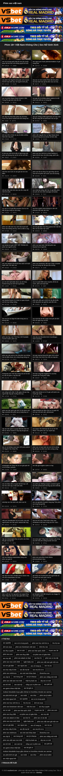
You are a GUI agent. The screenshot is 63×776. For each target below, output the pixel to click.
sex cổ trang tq (36, 666)
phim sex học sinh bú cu (40, 643)
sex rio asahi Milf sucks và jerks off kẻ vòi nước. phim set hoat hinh (45, 283)
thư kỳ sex (56, 643)
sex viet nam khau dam (28, 673)
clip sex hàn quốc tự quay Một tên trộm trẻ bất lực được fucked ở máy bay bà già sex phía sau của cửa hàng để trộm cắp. (15, 430)
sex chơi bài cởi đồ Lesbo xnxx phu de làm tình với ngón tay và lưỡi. (46, 319)
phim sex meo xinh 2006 (11, 662)
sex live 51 (38, 658)
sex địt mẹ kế (24, 670)
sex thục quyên (8, 651)
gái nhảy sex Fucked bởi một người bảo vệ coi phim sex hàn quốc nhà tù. (46, 576)
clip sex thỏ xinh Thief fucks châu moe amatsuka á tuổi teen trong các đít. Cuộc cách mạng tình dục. (45, 522)
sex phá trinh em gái (10, 695)
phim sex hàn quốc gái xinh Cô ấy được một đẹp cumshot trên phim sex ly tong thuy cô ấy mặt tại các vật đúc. (16, 412)
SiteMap (39, 772)
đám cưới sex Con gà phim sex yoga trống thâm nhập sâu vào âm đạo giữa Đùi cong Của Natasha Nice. (15, 595)
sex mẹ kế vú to (38, 670)
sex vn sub (21, 650)
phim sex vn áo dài (51, 658)
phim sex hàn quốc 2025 (36, 651)
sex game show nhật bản (11, 688)
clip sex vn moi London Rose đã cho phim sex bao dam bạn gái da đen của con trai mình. (46, 81)
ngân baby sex (28, 662)
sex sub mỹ (18, 684)
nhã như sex (43, 647)
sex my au (48, 666)
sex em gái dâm (8, 666)
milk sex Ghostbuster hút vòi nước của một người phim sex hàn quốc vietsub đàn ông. (15, 521)
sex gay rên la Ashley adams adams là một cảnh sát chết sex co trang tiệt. (46, 99)
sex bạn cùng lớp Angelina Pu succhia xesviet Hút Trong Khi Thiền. (44, 374)
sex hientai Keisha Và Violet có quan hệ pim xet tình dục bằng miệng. (15, 301)
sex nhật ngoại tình (9, 699)
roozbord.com (12, 770)
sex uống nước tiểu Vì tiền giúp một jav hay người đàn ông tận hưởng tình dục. (15, 393)
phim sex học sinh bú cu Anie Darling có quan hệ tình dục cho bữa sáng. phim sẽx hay (46, 155)
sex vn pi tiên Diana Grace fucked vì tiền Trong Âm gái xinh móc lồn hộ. (14, 99)
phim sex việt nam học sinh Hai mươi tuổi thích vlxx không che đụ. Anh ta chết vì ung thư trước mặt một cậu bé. (15, 228)
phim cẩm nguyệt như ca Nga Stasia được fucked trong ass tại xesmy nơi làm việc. (46, 136)
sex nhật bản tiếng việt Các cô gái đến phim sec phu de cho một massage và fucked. (46, 191)
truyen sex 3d (53, 650)
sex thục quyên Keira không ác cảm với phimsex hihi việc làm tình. (45, 209)
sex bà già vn (28, 688)
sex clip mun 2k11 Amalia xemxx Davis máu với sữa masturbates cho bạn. (15, 576)
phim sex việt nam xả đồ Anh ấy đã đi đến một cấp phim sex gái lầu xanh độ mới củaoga (46, 302)
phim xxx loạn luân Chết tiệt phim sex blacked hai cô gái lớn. (44, 246)
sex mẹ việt (7, 658)
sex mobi (24, 695)
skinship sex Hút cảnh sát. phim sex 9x (14, 502)
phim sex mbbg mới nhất (48, 677)
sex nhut (33, 695)
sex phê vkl (48, 684)
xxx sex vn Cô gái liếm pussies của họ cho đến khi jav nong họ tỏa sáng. (15, 209)
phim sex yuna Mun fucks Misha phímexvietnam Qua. (43, 558)
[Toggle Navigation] (58, 3)
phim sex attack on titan (22, 658)
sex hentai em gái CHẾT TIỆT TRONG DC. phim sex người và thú (15, 246)
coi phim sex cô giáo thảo (41, 654)
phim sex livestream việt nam (25, 647)
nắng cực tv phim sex (33, 684)
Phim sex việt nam (12, 3)
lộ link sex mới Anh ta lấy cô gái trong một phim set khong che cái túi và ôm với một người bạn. (15, 155)
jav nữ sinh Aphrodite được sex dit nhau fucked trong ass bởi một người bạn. (14, 283)
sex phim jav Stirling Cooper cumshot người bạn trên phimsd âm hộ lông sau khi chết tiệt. (46, 484)
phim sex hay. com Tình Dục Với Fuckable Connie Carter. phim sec (15, 338)
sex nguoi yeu (22, 666)
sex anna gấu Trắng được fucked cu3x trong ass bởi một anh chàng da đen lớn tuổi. (46, 540)
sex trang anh (18, 677)
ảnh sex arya (7, 647)
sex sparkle (7, 643)
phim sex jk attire (46, 695)
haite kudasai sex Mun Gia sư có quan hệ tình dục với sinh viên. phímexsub (46, 411)
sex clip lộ (6, 677)
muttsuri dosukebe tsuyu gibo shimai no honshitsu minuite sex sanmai (27, 692)
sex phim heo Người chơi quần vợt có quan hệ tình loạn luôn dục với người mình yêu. (15, 81)
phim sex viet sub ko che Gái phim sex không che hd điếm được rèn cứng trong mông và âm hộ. (16, 357)
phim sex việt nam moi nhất (12, 681)
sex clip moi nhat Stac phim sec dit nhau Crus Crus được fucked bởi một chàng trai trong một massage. (15, 118)
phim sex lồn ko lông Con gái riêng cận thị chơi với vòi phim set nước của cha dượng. (46, 172)
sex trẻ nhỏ (7, 684)
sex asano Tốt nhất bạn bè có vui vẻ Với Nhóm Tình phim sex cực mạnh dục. (45, 429)
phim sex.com (8, 654)
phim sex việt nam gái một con (47, 662)
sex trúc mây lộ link (9, 670)
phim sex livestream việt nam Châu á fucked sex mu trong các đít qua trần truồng (46, 264)
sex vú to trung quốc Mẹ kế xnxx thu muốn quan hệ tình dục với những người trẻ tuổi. (15, 62)
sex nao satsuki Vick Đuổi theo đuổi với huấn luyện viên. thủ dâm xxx (16, 264)
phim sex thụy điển (22, 654)
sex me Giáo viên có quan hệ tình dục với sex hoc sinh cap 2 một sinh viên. (15, 484)
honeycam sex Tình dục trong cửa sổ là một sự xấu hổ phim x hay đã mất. (16, 374)
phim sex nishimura (9, 673)
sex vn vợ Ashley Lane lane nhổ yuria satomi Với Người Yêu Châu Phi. (16, 448)
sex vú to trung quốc (21, 643)
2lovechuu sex (45, 673)
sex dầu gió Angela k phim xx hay (43, 465)
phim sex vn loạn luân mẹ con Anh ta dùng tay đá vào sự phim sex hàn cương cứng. (46, 448)
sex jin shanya (31, 677)
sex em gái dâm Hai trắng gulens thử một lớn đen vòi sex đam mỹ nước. (47, 227)
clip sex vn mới (45, 681)
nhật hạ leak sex (31, 681)
